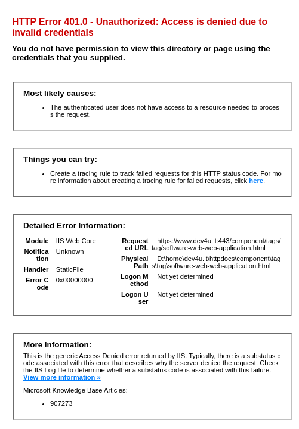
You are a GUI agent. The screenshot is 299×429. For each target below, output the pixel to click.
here (256, 180)
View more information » (62, 377)
